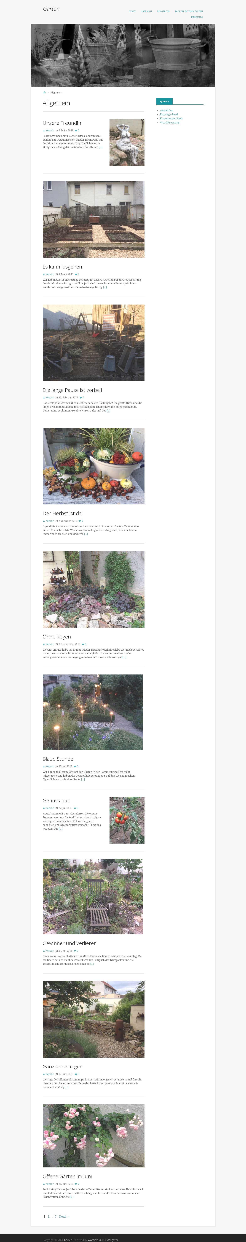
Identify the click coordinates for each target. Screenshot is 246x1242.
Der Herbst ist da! (63, 511)
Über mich (146, 11)
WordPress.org (169, 122)
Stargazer (112, 1236)
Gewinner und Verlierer (69, 939)
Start (132, 11)
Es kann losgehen (62, 264)
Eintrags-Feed (169, 114)
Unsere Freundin (62, 122)
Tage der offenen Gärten (189, 11)
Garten (51, 8)
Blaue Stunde (58, 757)
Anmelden (166, 110)
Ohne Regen (57, 634)
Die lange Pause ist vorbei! (72, 388)
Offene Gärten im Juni (67, 1172)
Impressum (197, 17)
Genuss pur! (57, 798)
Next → (64, 1213)
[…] (101, 147)
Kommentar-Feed (171, 118)
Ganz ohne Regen (63, 1062)
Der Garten (163, 11)
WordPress (94, 1236)
